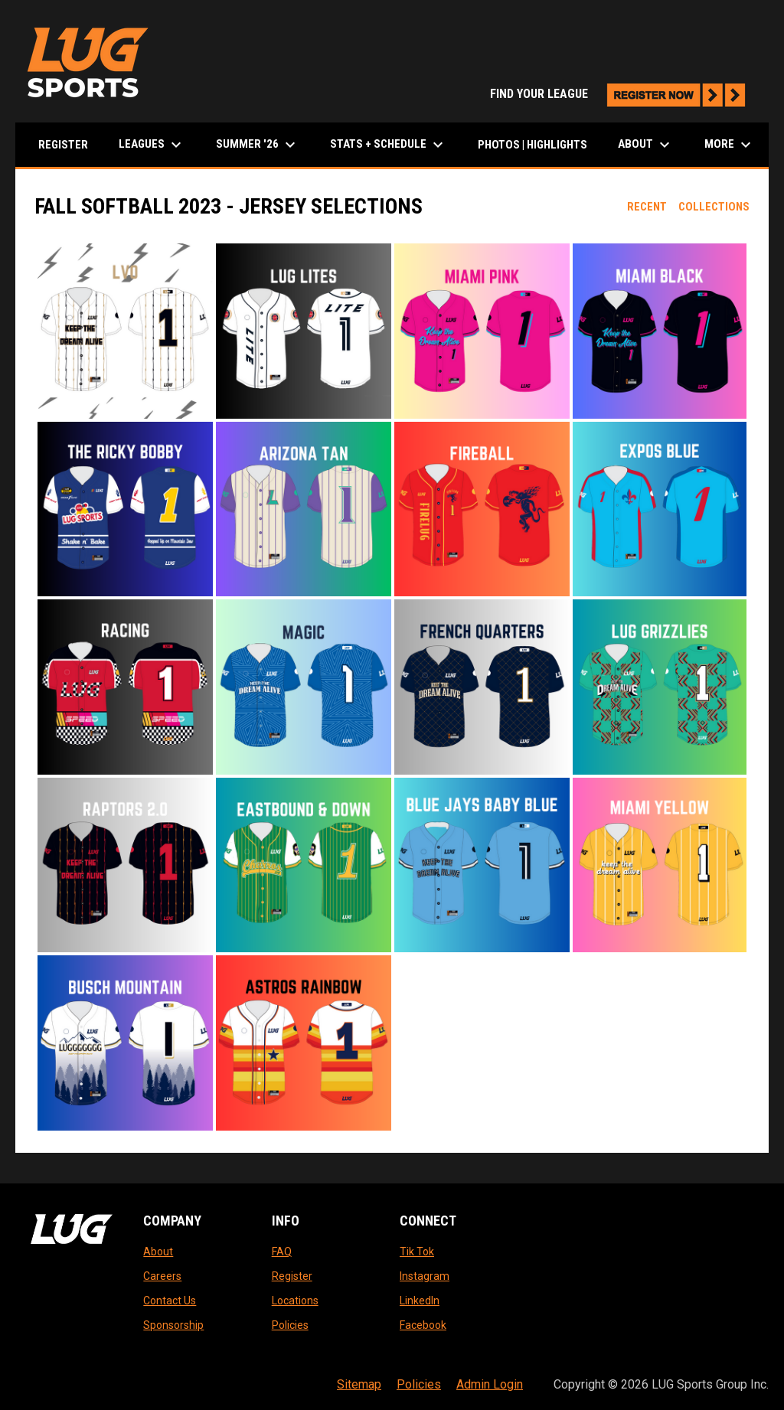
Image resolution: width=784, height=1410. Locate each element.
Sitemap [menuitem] (359, 1384)
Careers (162, 1276)
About (158, 1251)
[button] (125, 331)
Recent (647, 207)
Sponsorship (173, 1325)
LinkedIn (419, 1300)
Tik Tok (417, 1251)
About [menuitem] (646, 144)
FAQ (282, 1251)
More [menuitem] (729, 144)
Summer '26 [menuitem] (257, 144)
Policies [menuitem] (419, 1384)
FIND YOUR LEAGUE (621, 93)
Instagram (424, 1276)
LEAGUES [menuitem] (152, 144)
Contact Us (169, 1300)
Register (292, 1276)
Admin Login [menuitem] (489, 1384)
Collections (714, 207)
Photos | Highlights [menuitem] (532, 145)
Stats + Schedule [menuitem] (388, 144)
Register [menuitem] (63, 145)
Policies (290, 1325)
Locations (295, 1300)
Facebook (423, 1325)
